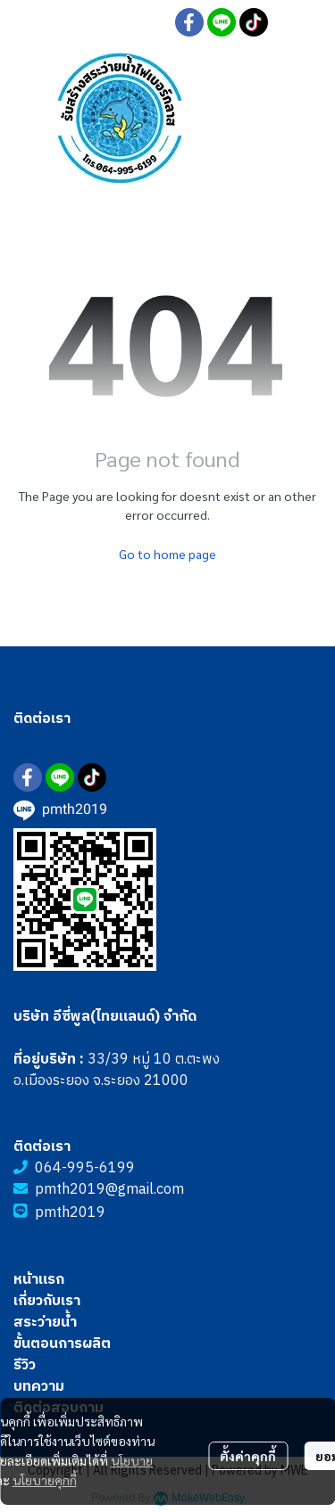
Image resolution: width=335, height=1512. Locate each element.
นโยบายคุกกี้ (45, 1480)
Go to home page (167, 554)
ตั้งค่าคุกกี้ (248, 1456)
